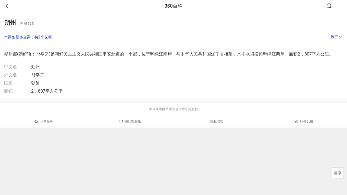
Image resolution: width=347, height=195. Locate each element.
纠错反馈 (303, 121)
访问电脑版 (130, 121)
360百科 (173, 6)
